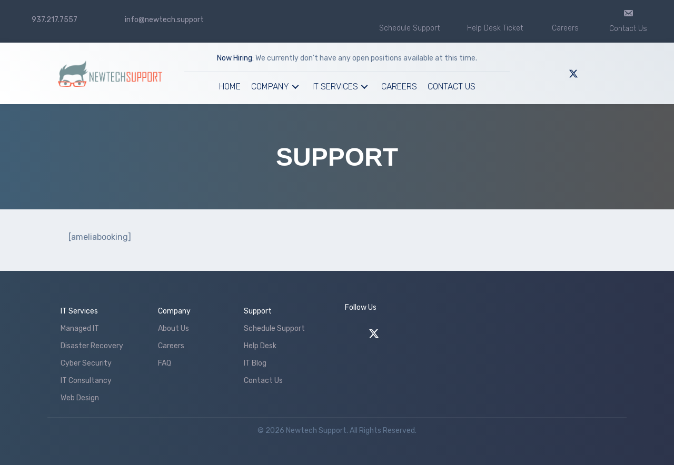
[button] (295, 87)
